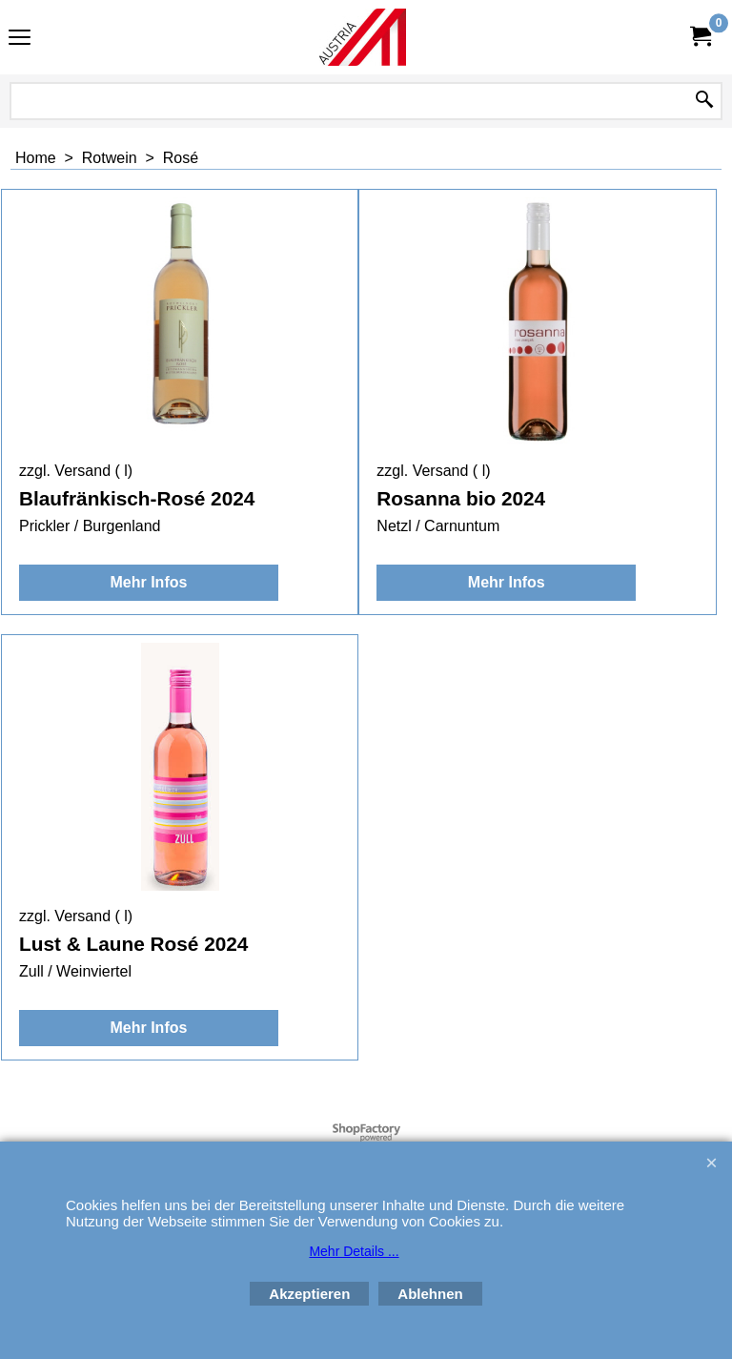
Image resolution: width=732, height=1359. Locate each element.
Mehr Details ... (353, 1251)
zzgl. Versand (65, 471)
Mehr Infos (148, 582)
